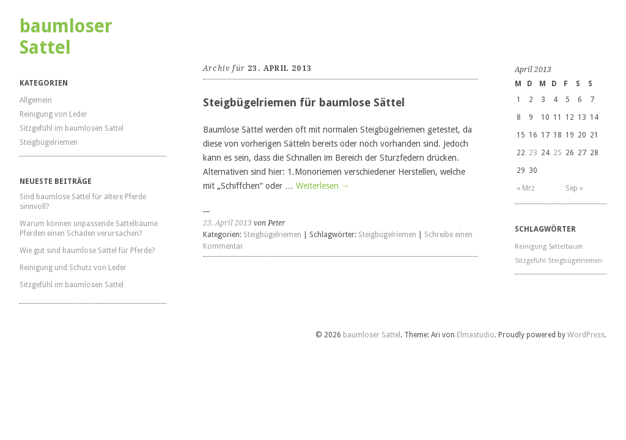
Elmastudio (476, 335)
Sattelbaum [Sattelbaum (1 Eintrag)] (565, 247)
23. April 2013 (227, 223)
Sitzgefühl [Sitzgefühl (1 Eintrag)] (530, 261)
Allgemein (36, 100)
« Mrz (526, 188)
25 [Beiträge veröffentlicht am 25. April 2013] (557, 152)
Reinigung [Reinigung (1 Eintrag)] (531, 247)
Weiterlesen (323, 186)
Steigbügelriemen (49, 142)
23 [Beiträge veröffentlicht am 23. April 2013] (533, 152)
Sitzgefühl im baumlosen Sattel (71, 128)
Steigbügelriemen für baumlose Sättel (304, 102)
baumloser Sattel (66, 36)
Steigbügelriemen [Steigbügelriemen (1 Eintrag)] (575, 261)
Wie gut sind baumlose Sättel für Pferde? (87, 250)
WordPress (586, 335)
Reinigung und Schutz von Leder (73, 267)
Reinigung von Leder (53, 114)
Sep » (574, 188)
